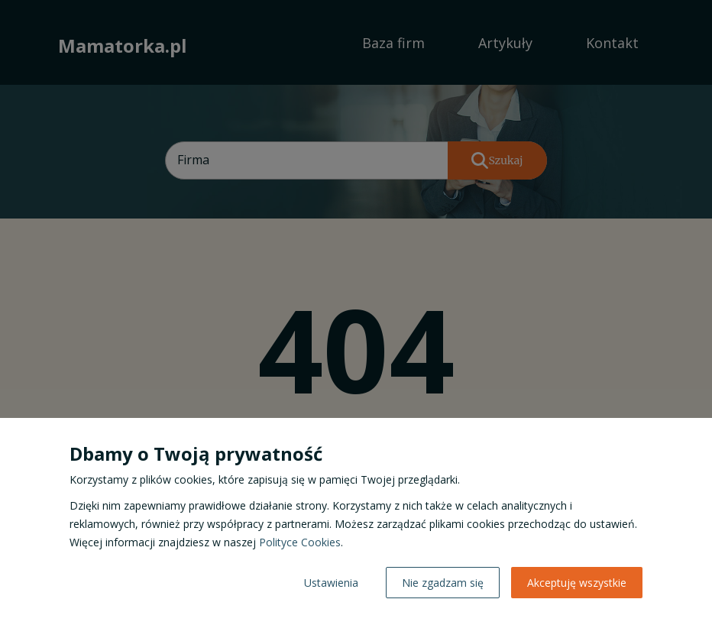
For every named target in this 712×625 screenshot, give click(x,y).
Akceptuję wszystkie (576, 582)
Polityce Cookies (300, 542)
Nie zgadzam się (443, 582)
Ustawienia (331, 582)
